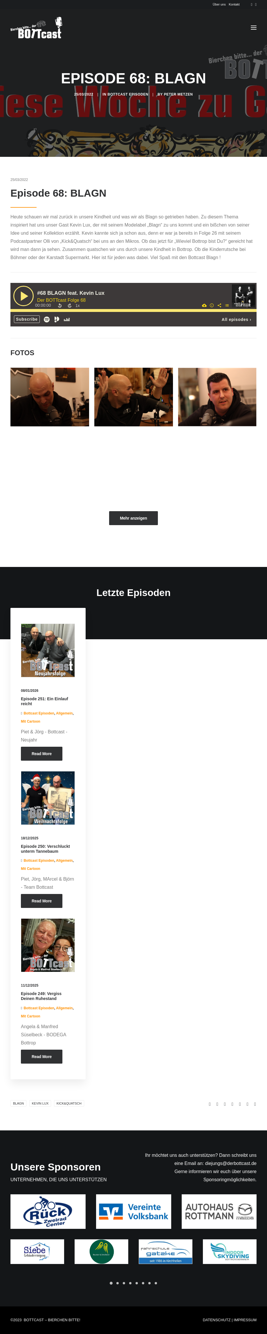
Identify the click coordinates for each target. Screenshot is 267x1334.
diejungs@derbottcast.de (231, 1163)
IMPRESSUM (245, 1320)
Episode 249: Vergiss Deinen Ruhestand (41, 996)
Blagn (18, 1103)
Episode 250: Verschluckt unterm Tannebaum (45, 849)
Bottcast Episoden (127, 94)
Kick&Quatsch (69, 1103)
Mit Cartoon (30, 721)
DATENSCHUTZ (217, 1320)
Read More (42, 753)
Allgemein (64, 713)
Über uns (219, 4)
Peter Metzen (178, 94)
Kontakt (234, 4)
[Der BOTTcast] (36, 27)
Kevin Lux (40, 1103)
